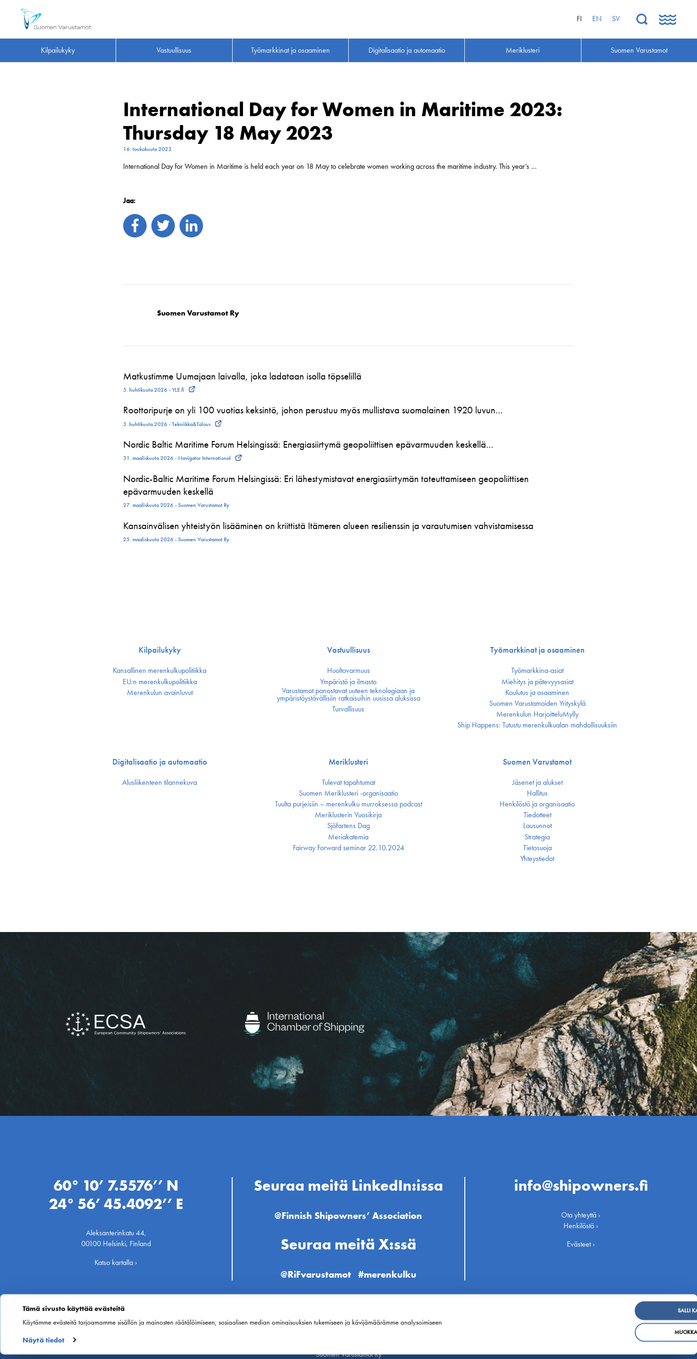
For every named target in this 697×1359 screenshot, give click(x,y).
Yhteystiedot (537, 858)
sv (616, 19)
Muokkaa (621, 1337)
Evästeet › (581, 1236)
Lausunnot (537, 826)
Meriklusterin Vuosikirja (348, 815)
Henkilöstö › (581, 1218)
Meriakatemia (348, 837)
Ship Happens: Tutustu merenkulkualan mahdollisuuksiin (537, 725)
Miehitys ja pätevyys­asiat (537, 682)
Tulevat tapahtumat (348, 782)
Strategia (537, 837)
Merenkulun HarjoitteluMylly (537, 714)
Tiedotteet (537, 815)
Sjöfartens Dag (348, 826)
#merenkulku (391, 1265)
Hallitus (537, 793)
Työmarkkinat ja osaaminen (537, 650)
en (597, 19)
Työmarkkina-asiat (537, 670)
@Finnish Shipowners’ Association (348, 1207)
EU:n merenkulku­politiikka (160, 682)
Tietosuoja (537, 848)
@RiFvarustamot (313, 1265)
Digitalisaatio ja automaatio (159, 762)
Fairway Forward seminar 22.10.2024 (348, 848)
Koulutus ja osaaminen (537, 692)
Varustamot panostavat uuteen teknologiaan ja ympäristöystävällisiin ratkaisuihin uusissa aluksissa (348, 694)
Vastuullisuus (348, 650)
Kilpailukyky (160, 650)
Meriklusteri (348, 762)
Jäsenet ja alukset (537, 782)
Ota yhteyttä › (581, 1206)
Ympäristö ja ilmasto (348, 682)
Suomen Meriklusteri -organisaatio (348, 793)
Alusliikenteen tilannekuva (159, 782)
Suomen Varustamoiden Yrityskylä (537, 703)
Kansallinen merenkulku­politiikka (159, 670)
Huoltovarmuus (348, 670)
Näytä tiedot (43, 1345)
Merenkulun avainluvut (160, 692)
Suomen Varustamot (537, 762)
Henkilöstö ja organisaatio (537, 804)
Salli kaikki (620, 1315)
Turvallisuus (348, 709)
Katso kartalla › (115, 1254)
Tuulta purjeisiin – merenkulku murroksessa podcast (348, 804)
